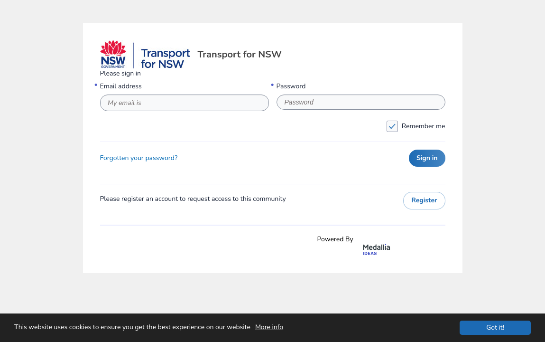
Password (291, 86)
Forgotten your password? (139, 158)
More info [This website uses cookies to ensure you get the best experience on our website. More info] (269, 327)
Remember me (274, 126)
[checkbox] (392, 126)
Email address (121, 86)
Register (424, 200)
